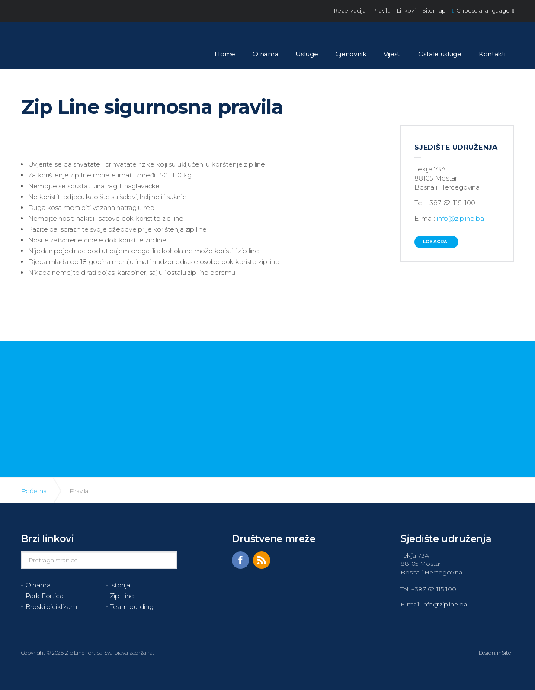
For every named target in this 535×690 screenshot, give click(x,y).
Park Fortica (45, 596)
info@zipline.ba (460, 218)
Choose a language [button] (483, 10)
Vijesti (392, 54)
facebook (240, 560)
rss (261, 560)
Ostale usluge (439, 54)
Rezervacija (350, 10)
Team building (132, 606)
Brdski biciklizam (51, 606)
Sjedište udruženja (456, 147)
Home (225, 54)
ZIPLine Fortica (46, 43)
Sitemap (434, 10)
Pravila (381, 10)
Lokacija (435, 242)
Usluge (306, 54)
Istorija (120, 585)
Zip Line (122, 596)
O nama (265, 54)
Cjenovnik (351, 54)
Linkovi (406, 10)
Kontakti (492, 54)
